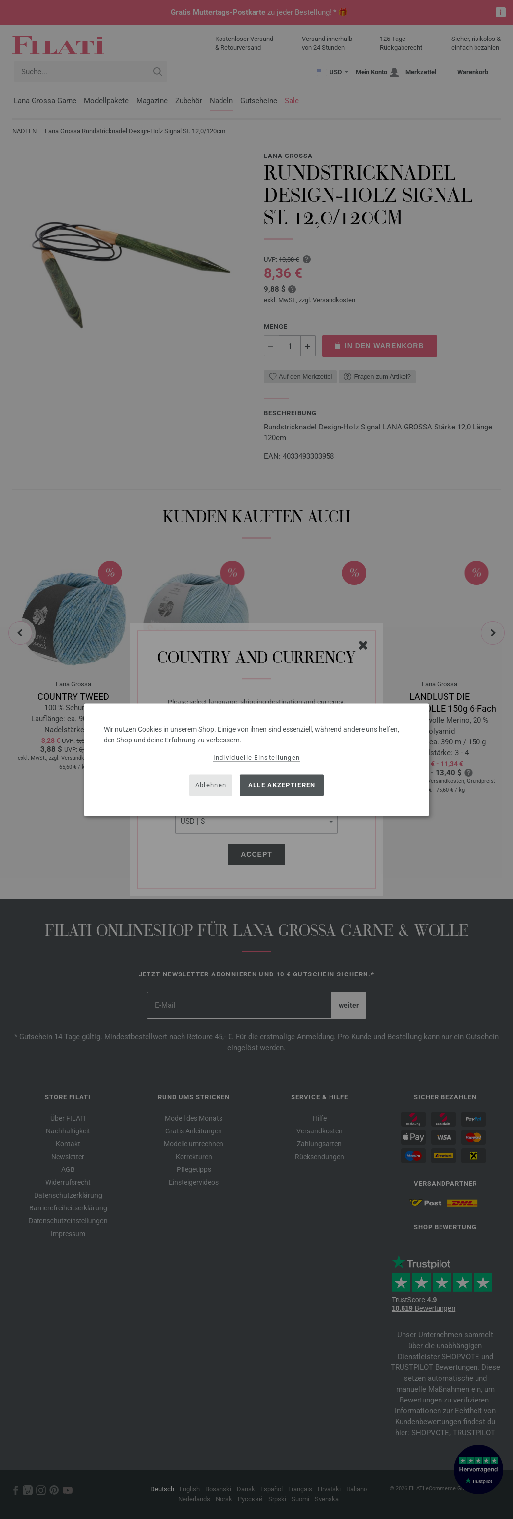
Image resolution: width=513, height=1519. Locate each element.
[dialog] (256, 759)
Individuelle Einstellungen (256, 757)
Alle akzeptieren (282, 785)
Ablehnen (210, 785)
